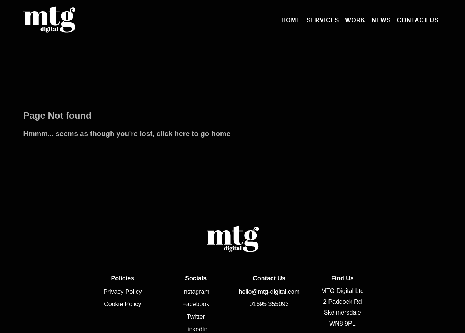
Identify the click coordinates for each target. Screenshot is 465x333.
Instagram (196, 291)
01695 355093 (269, 304)
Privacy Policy (122, 291)
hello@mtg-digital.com (269, 291)
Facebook (195, 304)
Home (290, 20)
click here (173, 133)
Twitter (196, 316)
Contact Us (418, 20)
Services (323, 20)
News (381, 20)
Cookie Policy (122, 304)
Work (355, 20)
